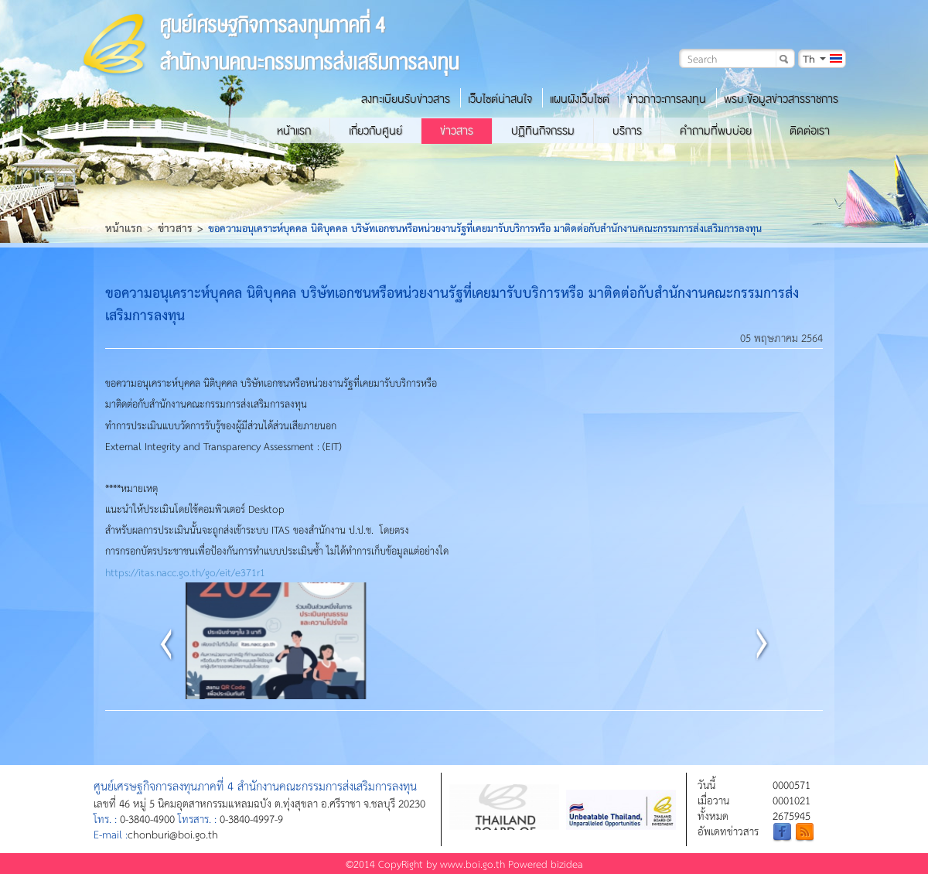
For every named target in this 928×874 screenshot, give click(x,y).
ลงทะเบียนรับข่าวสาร (405, 99)
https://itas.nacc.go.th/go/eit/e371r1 (185, 572)
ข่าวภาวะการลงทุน (666, 99)
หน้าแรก (294, 130)
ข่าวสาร (456, 130)
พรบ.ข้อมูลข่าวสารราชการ (781, 99)
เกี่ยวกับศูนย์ (375, 130)
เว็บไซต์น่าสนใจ (500, 99)
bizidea (567, 863)
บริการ (627, 130)
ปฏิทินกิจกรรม (543, 130)
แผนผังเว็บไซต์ (579, 99)
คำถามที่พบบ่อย (716, 130)
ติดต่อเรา (810, 130)
